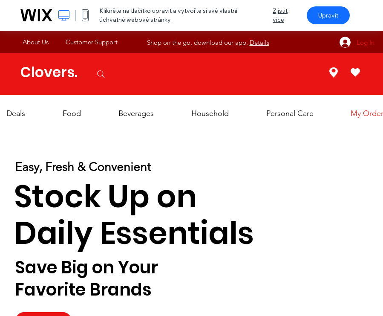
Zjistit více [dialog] (280, 15)
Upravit (328, 15)
